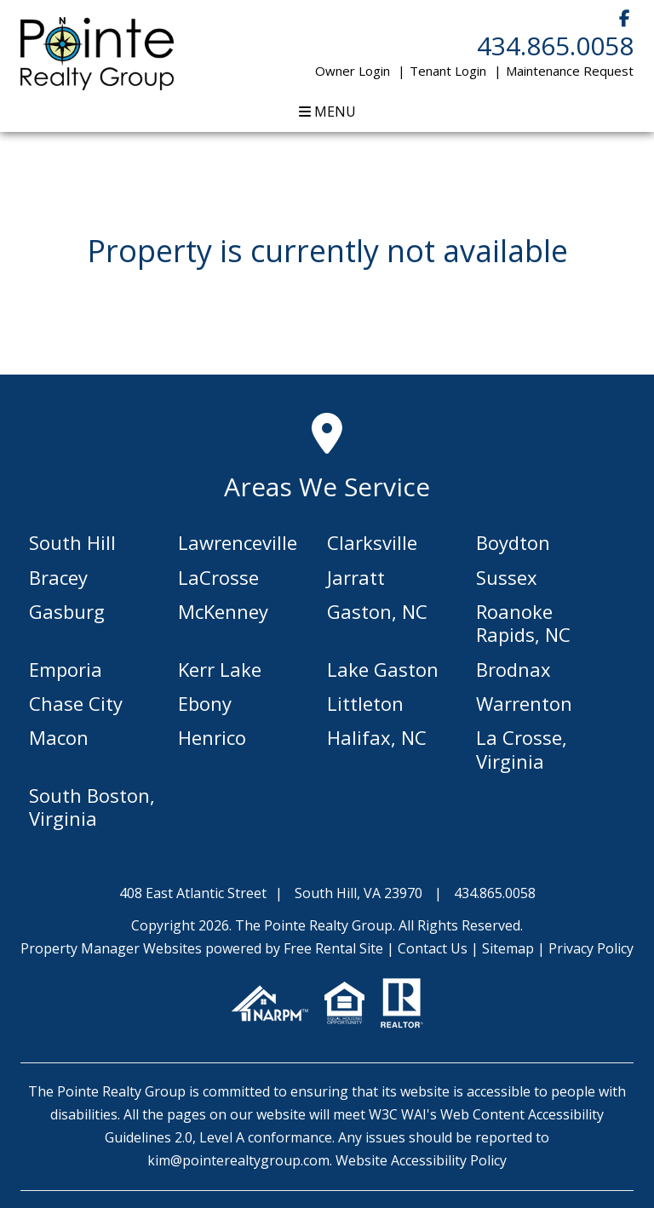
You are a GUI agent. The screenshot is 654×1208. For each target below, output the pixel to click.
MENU (327, 111)
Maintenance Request (570, 70)
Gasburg (67, 611)
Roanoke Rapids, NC (523, 622)
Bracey (58, 577)
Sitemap (508, 948)
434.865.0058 (555, 45)
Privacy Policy (591, 948)
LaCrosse (218, 577)
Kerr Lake (219, 669)
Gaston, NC (377, 611)
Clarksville (372, 542)
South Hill (72, 542)
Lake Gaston (383, 669)
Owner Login (352, 70)
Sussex (506, 577)
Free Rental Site (333, 948)
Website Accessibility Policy (421, 1160)
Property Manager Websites (111, 948)
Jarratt (356, 577)
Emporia (65, 669)
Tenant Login (448, 70)
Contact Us (433, 948)
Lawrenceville (237, 542)
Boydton (513, 542)
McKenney (223, 611)
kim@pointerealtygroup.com (238, 1160)
